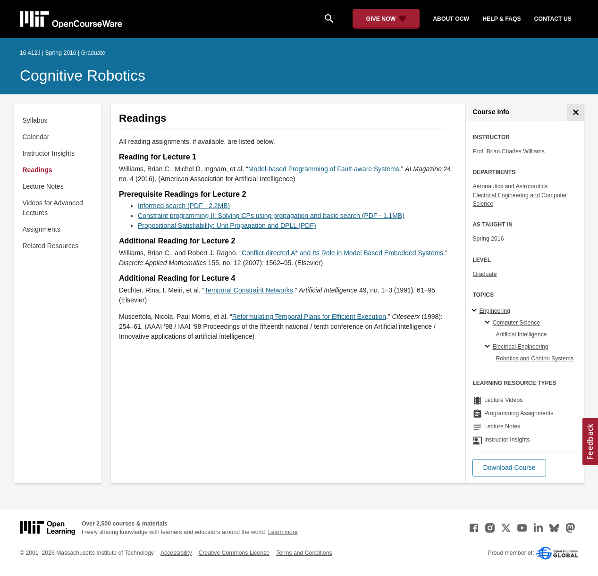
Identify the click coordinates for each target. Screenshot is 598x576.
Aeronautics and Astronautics (509, 186)
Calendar (36, 137)
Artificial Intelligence (521, 334)
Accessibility (176, 553)
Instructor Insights (49, 153)
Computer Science (516, 322)
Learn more (283, 532)
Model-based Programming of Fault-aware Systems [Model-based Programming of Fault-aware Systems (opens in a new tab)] (323, 169)
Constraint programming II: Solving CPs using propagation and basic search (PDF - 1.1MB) (271, 215)
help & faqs (501, 19)
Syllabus (35, 120)
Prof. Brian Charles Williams (508, 151)
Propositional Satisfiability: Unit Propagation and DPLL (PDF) (227, 225)
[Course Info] (575, 112)
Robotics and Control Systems (534, 358)
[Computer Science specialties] (488, 323)
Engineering (494, 311)
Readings (37, 170)
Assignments (41, 229)
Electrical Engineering (520, 346)
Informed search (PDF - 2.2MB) (184, 205)
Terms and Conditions (304, 553)
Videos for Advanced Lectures (53, 208)
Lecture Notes (43, 186)
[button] (509, 467)
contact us (553, 19)
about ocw (451, 19)
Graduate (484, 274)
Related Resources (51, 246)
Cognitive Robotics (82, 75)
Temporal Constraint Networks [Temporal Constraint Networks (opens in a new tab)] (248, 290)
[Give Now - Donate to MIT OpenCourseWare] (386, 19)
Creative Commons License (234, 553)
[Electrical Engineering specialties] (488, 347)
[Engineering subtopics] (475, 311)
